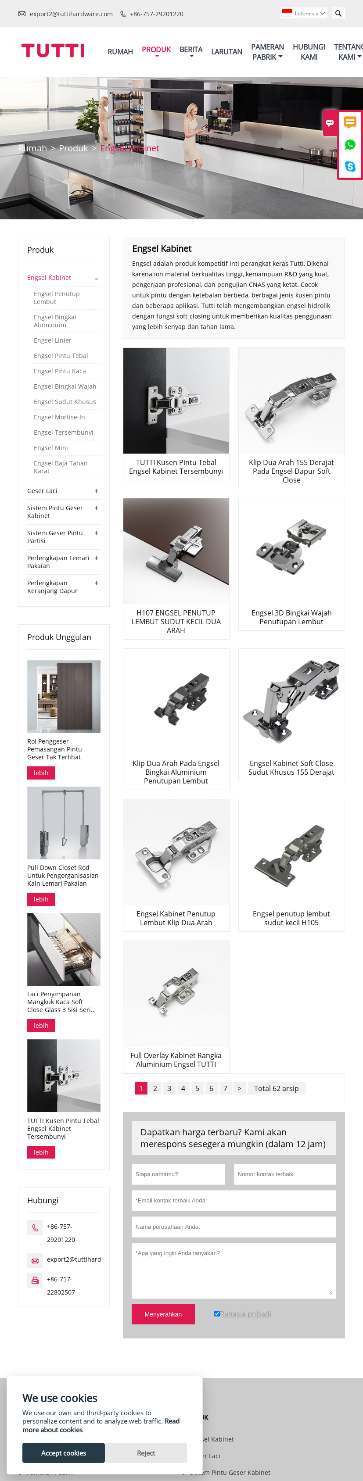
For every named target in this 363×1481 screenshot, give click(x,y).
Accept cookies (63, 1453)
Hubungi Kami (309, 52)
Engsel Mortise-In (59, 417)
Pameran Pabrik (267, 52)
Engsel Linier (53, 340)
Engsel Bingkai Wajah (65, 386)
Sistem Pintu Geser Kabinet (55, 512)
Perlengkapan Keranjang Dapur (52, 587)
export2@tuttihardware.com (71, 14)
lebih (41, 773)
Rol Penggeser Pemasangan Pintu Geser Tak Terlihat (54, 749)
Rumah (120, 52)
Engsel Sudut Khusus (65, 402)
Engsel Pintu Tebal (61, 356)
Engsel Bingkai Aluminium (55, 321)
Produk (156, 52)
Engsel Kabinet (49, 277)
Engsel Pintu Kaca (60, 371)
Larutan (226, 52)
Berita (191, 52)
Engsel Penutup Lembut (57, 298)
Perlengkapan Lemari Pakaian (58, 562)
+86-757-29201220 (156, 14)
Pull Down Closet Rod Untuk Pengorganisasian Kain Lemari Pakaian (63, 875)
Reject (146, 1453)
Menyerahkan (163, 1314)
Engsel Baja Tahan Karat (61, 467)
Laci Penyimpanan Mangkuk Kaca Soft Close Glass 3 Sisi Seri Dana (59, 1002)
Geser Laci (42, 491)
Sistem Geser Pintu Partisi (55, 537)
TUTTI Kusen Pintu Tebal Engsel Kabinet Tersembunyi (63, 1128)
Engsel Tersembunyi (63, 432)
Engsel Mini (51, 448)
